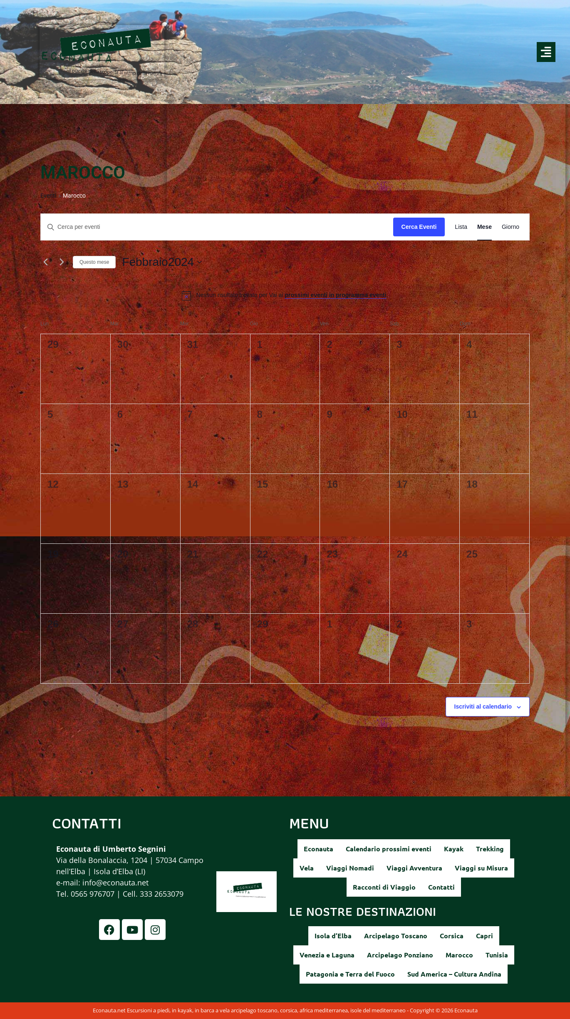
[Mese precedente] (45, 262)
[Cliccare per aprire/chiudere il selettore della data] (162, 262)
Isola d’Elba (333, 935)
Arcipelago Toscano (395, 935)
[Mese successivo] (62, 262)
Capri (484, 935)
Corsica (451, 935)
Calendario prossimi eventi (388, 848)
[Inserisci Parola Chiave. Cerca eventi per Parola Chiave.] (217, 227)
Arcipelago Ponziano (400, 954)
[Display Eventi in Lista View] (461, 227)
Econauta (318, 848)
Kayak (453, 848)
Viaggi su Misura (481, 867)
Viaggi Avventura (414, 867)
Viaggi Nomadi (350, 867)
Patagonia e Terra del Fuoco (350, 973)
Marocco (459, 954)
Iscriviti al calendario (483, 706)
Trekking (490, 848)
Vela (307, 867)
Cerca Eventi (419, 226)
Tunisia (497, 954)
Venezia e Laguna (327, 954)
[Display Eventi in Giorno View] (510, 227)
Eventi (48, 195)
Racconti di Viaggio (384, 887)
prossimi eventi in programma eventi (335, 295)
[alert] (292, 295)
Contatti (441, 887)
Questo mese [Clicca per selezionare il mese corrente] (94, 262)
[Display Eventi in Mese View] (484, 227)
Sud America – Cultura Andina (454, 973)
